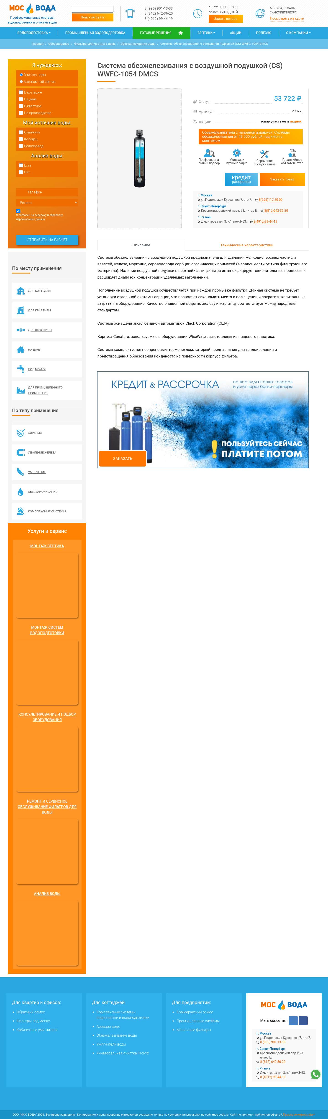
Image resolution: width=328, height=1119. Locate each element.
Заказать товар (282, 179)
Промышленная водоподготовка (95, 33)
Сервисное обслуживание (264, 162)
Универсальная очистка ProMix (123, 1053)
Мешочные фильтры (194, 1030)
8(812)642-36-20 (276, 210)
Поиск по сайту (93, 17)
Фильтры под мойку (33, 1021)
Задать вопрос (225, 19)
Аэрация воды (108, 1026)
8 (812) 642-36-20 (159, 13)
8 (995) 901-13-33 (159, 8)
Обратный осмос (31, 1012)
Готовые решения (156, 33)
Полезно (263, 33)
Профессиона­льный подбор (209, 161)
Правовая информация (299, 1114)
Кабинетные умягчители (37, 1030)
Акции (235, 33)
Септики (205, 33)
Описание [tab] (141, 245)
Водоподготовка (32, 33)
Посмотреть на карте (287, 18)
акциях (296, 121)
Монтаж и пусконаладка (236, 161)
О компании (297, 33)
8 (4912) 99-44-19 (159, 19)
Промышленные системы (198, 1021)
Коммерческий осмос (195, 1012)
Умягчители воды (111, 1044)
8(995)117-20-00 (270, 199)
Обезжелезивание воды (117, 1035)
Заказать (122, 458)
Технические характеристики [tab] (246, 245)
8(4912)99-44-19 (265, 221)
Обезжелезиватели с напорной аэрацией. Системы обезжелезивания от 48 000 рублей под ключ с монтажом (246, 136)
